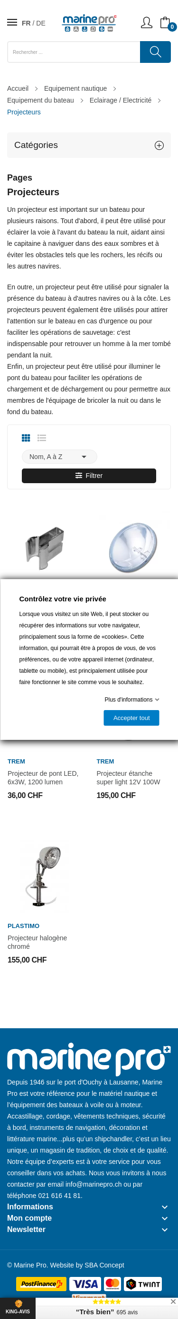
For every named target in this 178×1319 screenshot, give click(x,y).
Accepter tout (131, 717)
